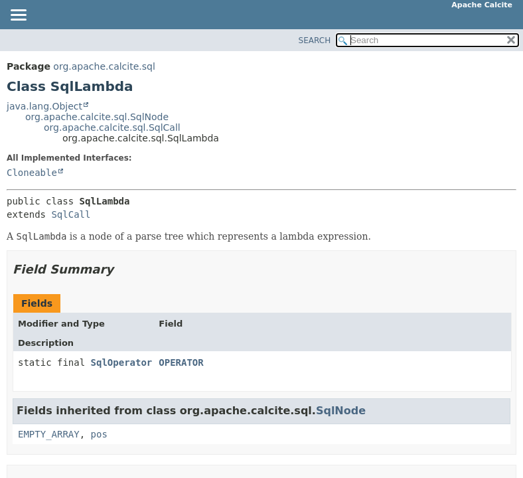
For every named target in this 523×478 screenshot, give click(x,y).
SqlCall (70, 214)
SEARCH (315, 40)
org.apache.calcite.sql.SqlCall (112, 127)
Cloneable (32, 172)
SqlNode (341, 410)
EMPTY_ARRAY (49, 434)
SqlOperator (122, 362)
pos (99, 434)
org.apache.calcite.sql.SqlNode (97, 117)
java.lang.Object (44, 106)
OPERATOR (181, 362)
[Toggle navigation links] (18, 16)
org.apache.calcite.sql (104, 66)
